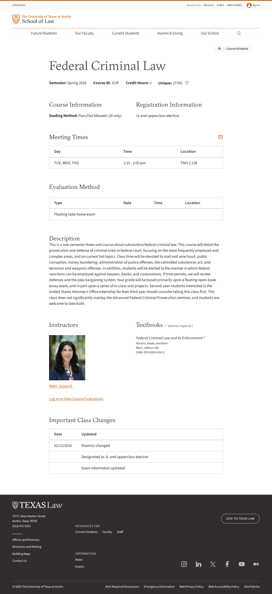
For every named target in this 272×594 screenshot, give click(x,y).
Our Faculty (87, 33)
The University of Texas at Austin (42, 586)
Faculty (209, 5)
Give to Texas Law (240, 518)
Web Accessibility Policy (223, 586)
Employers (234, 5)
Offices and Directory (26, 540)
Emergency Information (159, 586)
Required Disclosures (122, 586)
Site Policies (252, 586)
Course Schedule (237, 48)
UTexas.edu (19, 5)
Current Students (128, 33)
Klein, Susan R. (67, 362)
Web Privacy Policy (191, 586)
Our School (212, 33)
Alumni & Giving (172, 33)
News (78, 559)
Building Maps (21, 554)
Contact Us (19, 561)
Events (79, 566)
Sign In (253, 5)
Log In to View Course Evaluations (76, 399)
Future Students (46, 33)
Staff (220, 5)
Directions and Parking (26, 547)
